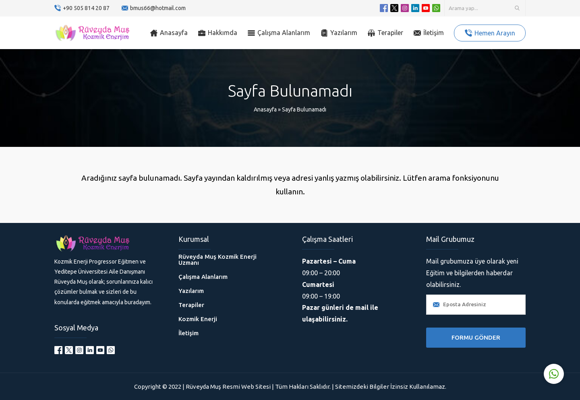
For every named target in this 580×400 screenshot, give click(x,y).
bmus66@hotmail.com (158, 8)
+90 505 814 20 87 (86, 8)
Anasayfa (265, 109)
